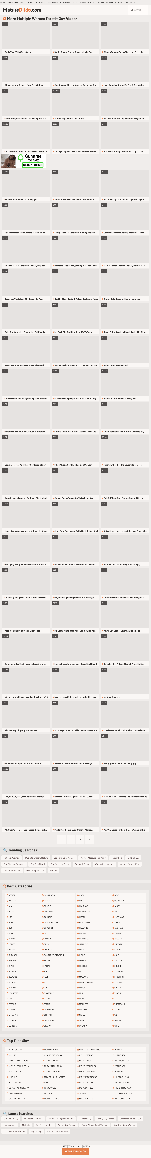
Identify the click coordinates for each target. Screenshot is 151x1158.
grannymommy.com (54, 2)
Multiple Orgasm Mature (36, 858)
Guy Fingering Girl (44, 1125)
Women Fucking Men (129, 864)
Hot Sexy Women (11, 858)
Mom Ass (42, 2)
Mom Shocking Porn (86, 2)
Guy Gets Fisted (38, 864)
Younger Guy (85, 1119)
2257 (64, 1146)
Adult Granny (13, 2)
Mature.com (22, 10)
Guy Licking (36, 1131)
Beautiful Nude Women (124, 1125)
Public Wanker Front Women (94, 1125)
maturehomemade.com (28, 2)
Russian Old (130, 2)
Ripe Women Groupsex (14, 864)
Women (53, 870)
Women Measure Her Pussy (93, 858)
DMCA (86, 1146)
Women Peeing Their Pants (61, 1119)
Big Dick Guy (133, 858)
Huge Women (10, 1125)
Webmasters (75, 1146)
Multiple (26, 1125)
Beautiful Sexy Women (64, 858)
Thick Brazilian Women (14, 1131)
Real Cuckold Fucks (70, 2)
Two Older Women (12, 870)
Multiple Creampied (33, 1119)
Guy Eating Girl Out (35, 870)
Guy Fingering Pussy (60, 864)
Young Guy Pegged (67, 1125)
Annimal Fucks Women (57, 1131)
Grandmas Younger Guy (130, 1119)
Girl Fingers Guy (11, 1119)
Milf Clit (121, 2)
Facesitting (116, 858)
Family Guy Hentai (105, 1119)
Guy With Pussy (82, 864)
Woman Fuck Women (104, 864)
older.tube (100, 2)
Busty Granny (111, 2)
